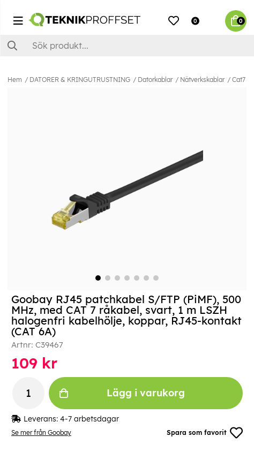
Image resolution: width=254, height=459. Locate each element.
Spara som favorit (205, 432)
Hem (15, 80)
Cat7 (238, 80)
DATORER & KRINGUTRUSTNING (79, 80)
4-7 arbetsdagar (89, 419)
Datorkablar (155, 80)
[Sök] (127, 45)
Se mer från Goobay (41, 432)
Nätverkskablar (202, 80)
